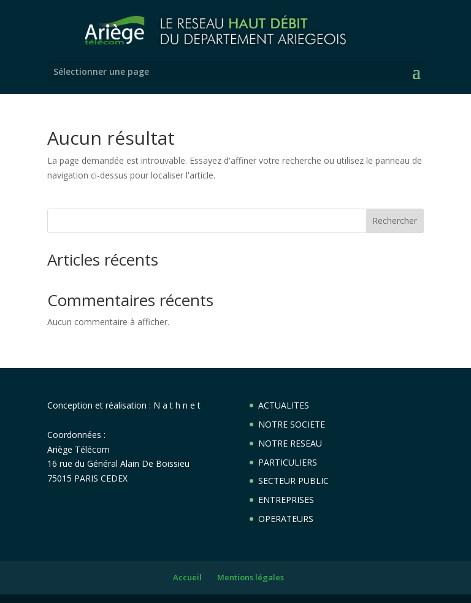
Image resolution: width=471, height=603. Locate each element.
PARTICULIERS (287, 462)
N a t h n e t (177, 405)
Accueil (187, 577)
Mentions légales (250, 577)
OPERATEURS (285, 518)
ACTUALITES (283, 405)
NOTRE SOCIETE (291, 424)
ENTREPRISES (286, 499)
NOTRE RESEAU (290, 443)
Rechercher (394, 220)
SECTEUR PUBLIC (293, 480)
